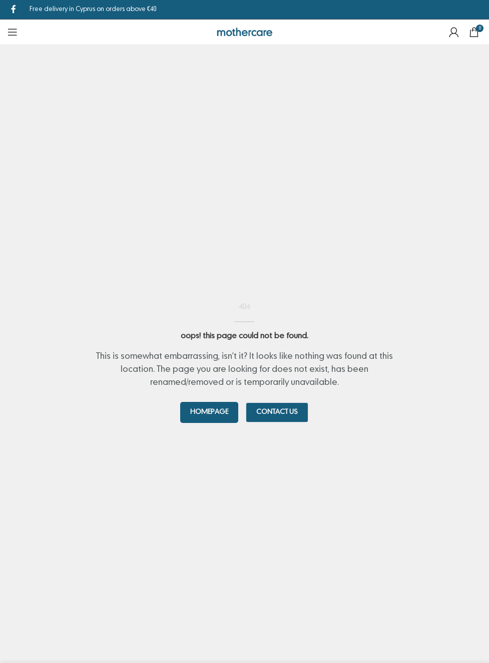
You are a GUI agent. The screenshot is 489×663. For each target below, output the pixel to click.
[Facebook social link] (14, 10)
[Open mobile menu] (13, 32)
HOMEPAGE (209, 412)
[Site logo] (244, 32)
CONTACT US (277, 412)
